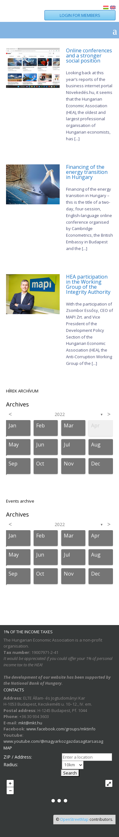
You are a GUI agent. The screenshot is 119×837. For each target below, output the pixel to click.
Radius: (10, 764)
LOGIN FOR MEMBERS (80, 15)
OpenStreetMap (74, 819)
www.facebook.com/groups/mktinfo (61, 729)
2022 (60, 414)
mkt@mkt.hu (30, 723)
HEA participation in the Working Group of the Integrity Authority (88, 284)
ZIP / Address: (17, 757)
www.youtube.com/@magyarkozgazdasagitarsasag (53, 741)
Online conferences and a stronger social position (89, 55)
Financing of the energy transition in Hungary (87, 172)
